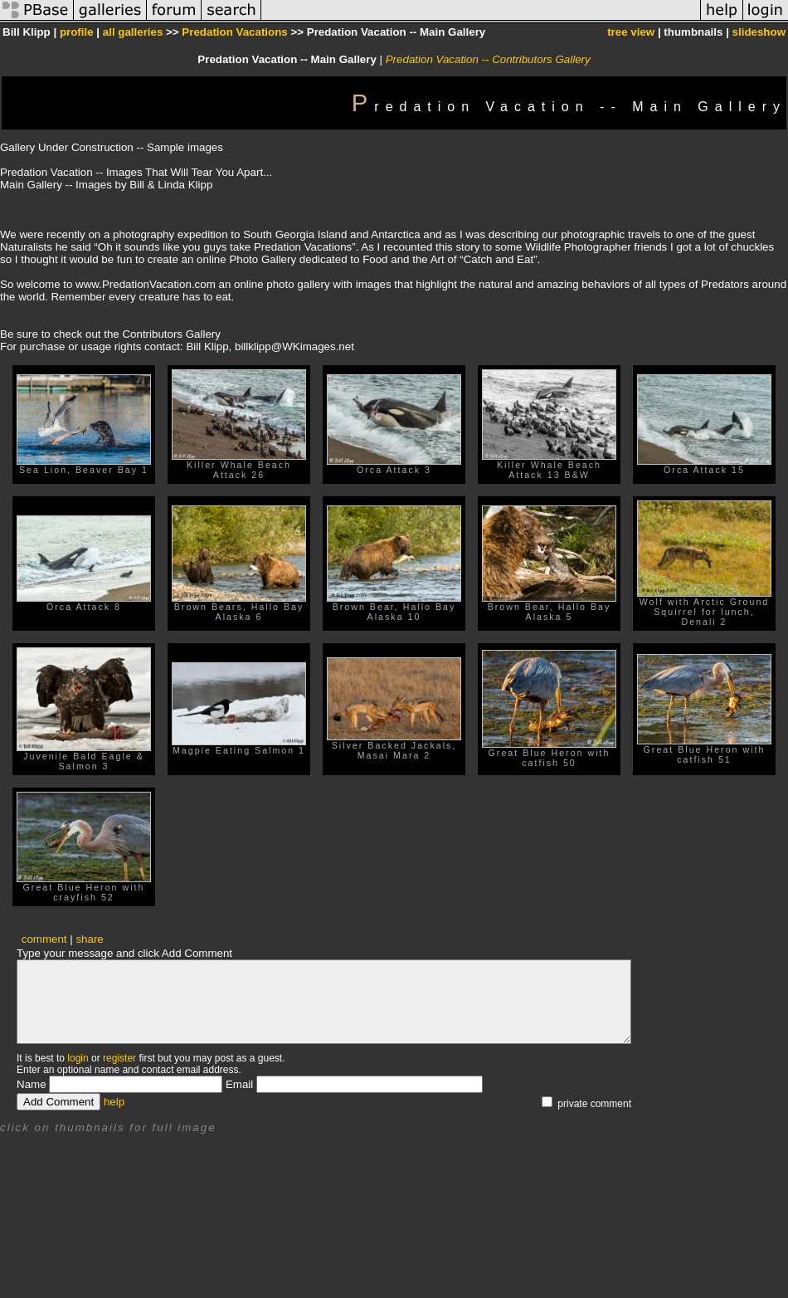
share (89, 939)
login (77, 1058)
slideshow (759, 32)
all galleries (133, 32)
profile (77, 32)
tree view (630, 32)
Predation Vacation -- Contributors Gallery (488, 59)
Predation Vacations (234, 32)
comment (44, 939)
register (119, 1058)
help (114, 1101)
